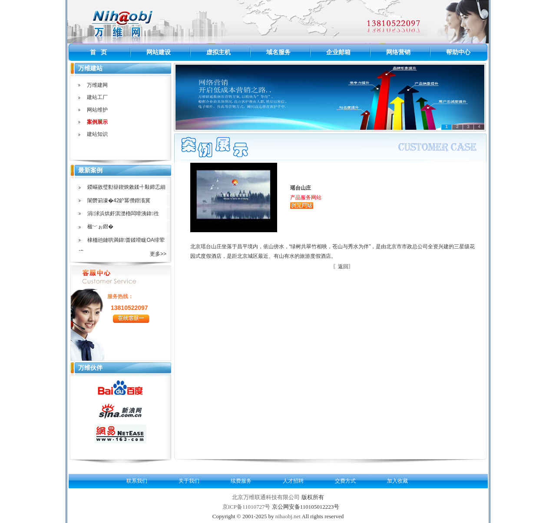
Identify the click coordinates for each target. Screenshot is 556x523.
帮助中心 (458, 52)
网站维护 (97, 110)
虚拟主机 (218, 52)
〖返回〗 (343, 266)
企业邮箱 (338, 52)
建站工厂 (97, 97)
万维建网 (97, 85)
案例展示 (97, 122)
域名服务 (278, 52)
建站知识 (97, 134)
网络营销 (398, 52)
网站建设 (158, 52)
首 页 (98, 52)
